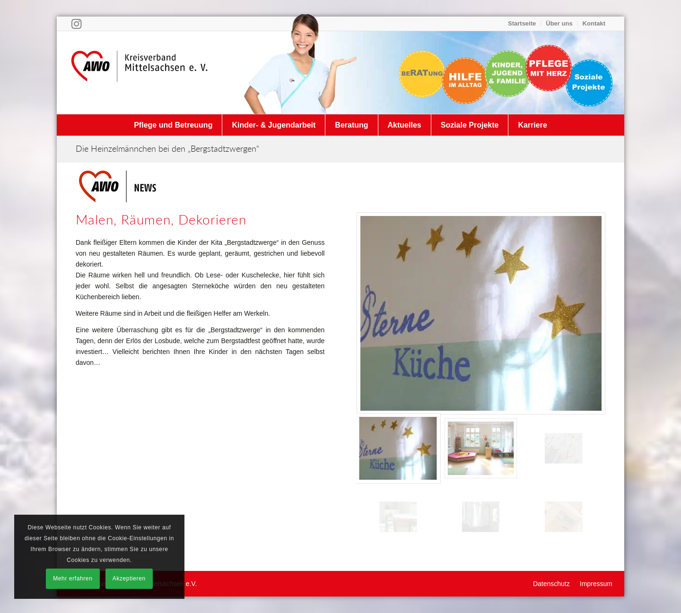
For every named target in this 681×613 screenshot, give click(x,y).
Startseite (522, 23)
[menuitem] (522, 23)
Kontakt (594, 23)
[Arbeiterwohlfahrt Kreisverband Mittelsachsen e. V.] (139, 72)
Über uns (559, 23)
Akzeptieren (129, 578)
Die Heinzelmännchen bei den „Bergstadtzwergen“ (167, 148)
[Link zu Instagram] (76, 24)
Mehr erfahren (72, 578)
